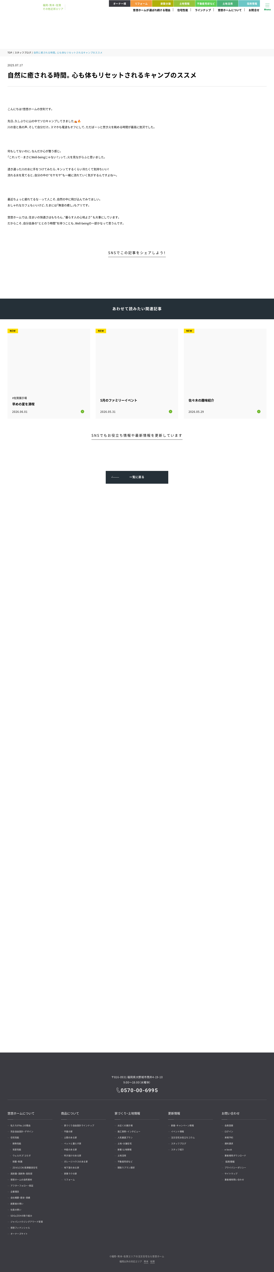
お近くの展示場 (126, 1124)
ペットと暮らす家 (74, 1142)
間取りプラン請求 (127, 1166)
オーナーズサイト (20, 1233)
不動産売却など (206, 3)
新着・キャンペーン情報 (184, 1124)
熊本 (146, 1260)
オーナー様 (119, 3)
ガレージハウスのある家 (78, 1160)
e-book (229, 1148)
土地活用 (228, 3)
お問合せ (254, 10)
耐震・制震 (19, 1160)
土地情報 (184, 3)
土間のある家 (72, 1136)
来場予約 (230, 1136)
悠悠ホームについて (230, 10)
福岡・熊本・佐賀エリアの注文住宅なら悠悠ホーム (138, 1255)
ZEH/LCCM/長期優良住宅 (28, 1166)
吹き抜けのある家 (74, 1154)
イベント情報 (179, 1130)
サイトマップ (232, 1172)
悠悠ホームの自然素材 (23, 1178)
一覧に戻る (137, 475)
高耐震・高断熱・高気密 (23, 1172)
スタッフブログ (23, 52)
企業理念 (16, 1191)
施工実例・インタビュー (130, 1130)
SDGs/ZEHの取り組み (23, 1215)
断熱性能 (18, 1142)
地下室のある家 (73, 1166)
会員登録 (230, 1124)
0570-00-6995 (140, 1089)
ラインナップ (203, 10)
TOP (10, 52)
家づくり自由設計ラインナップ (81, 1124)
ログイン (230, 1130)
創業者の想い (18, 1203)
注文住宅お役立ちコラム (185, 1136)
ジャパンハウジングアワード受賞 (29, 1221)
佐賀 (152, 1260)
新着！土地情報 (126, 1148)
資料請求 (230, 1142)
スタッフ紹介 (179, 1148)
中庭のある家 (72, 1148)
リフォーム (141, 3)
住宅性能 (182, 10)
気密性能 (18, 1148)
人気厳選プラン (126, 1136)
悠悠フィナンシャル (21, 1227)
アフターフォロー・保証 (23, 1184)
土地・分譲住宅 (126, 1142)
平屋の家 (69, 1130)
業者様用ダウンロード (237, 1154)
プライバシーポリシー (237, 1166)
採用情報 (248, 3)
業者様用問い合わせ (236, 1178)
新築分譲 (162, 3)
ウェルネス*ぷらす (24, 1154)
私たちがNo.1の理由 (22, 1124)
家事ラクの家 (72, 1172)
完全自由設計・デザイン (23, 1130)
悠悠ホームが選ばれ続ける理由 (151, 10)
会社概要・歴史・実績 (21, 1197)
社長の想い (17, 1209)
